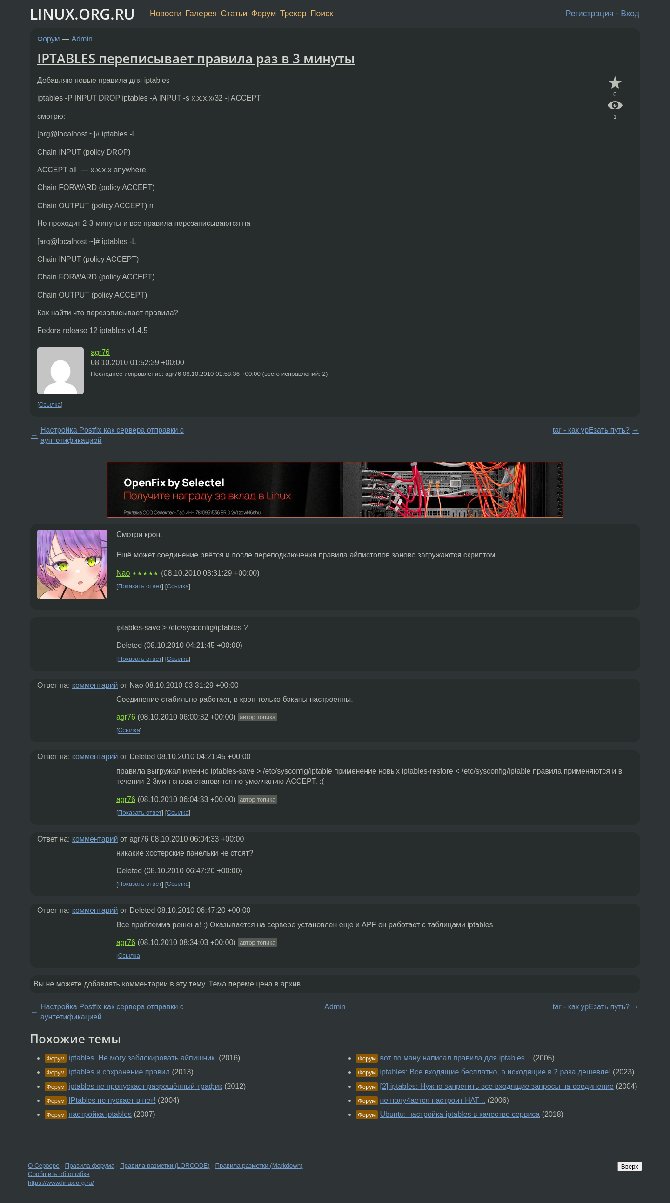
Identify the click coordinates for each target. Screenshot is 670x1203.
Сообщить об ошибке (59, 1173)
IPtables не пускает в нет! (111, 1100)
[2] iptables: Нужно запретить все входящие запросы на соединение (497, 1086)
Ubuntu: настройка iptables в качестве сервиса (460, 1114)
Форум (263, 13)
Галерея (201, 13)
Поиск (321, 13)
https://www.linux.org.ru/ (61, 1182)
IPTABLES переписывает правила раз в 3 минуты (196, 58)
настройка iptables (100, 1114)
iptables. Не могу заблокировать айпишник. (142, 1058)
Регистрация (590, 13)
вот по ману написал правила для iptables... (455, 1058)
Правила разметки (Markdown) (258, 1165)
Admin (82, 39)
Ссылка (50, 404)
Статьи (234, 13)
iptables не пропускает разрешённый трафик (145, 1086)
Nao (123, 573)
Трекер (293, 13)
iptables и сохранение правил (119, 1072)
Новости (165, 13)
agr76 (100, 352)
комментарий (95, 685)
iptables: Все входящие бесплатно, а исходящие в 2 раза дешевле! (495, 1072)
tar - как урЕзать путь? (591, 430)
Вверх (629, 1166)
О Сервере (44, 1165)
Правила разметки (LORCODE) (165, 1165)
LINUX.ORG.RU (82, 14)
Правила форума (90, 1165)
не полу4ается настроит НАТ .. (432, 1100)
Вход (630, 13)
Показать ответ (140, 586)
